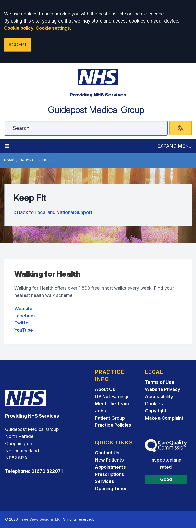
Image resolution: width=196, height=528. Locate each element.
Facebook (25, 315)
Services (104, 481)
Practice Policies (113, 425)
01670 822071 (47, 471)
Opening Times (111, 488)
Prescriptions (109, 474)
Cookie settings (53, 28)
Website (23, 308)
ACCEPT (17, 44)
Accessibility (159, 396)
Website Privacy (162, 389)
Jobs (100, 410)
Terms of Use (159, 382)
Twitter (22, 322)
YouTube (23, 330)
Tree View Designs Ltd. (41, 519)
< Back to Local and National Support (52, 212)
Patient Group (110, 418)
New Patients (109, 460)
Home (9, 160)
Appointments (110, 467)
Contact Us (107, 452)
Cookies (154, 403)
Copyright (155, 410)
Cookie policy (18, 28)
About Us (105, 389)
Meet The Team (112, 403)
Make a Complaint (164, 418)
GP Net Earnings (112, 396)
